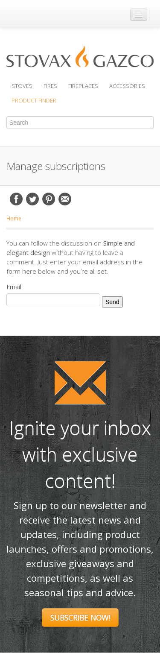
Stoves (22, 86)
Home (13, 218)
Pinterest (48, 199)
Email (64, 199)
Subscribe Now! (80, 617)
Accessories (127, 86)
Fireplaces (83, 86)
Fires (50, 86)
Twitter (32, 199)
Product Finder (34, 100)
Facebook (16, 199)
